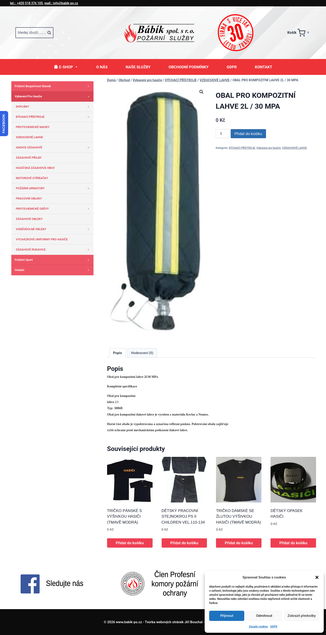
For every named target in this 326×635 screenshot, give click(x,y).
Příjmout (226, 616)
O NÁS (102, 67)
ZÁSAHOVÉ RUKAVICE (53, 249)
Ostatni (53, 270)
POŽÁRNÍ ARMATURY (53, 188)
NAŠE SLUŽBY (138, 67)
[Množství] (223, 133)
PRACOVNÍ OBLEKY (29, 198)
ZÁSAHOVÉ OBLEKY (29, 219)
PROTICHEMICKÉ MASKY (33, 127)
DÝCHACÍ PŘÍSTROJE (242, 148)
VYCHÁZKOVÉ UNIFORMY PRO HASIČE (42, 239)
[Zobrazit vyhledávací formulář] (34, 32)
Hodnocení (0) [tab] (142, 353)
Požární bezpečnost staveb (53, 86)
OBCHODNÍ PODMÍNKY (189, 67)
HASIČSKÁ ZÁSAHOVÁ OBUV (35, 168)
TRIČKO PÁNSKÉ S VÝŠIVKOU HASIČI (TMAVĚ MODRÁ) (124, 516)
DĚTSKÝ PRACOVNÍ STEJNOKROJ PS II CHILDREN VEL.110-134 (183, 516)
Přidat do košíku (248, 133)
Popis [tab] (117, 353)
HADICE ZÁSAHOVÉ (53, 147)
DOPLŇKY (53, 106)
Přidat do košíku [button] (130, 543)
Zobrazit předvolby (302, 616)
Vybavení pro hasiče (268, 148)
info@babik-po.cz (61, 3)
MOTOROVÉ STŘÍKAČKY (32, 178)
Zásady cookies (258, 626)
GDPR (273, 626)
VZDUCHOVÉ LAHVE (294, 148)
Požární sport (53, 260)
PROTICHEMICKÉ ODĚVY (53, 209)
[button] (317, 577)
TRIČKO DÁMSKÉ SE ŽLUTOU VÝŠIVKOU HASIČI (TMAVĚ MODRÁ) (238, 516)
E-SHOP (68, 67)
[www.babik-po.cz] (163, 32)
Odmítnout (264, 616)
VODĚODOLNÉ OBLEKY (53, 229)
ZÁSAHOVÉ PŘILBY (29, 157)
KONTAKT (263, 67)
